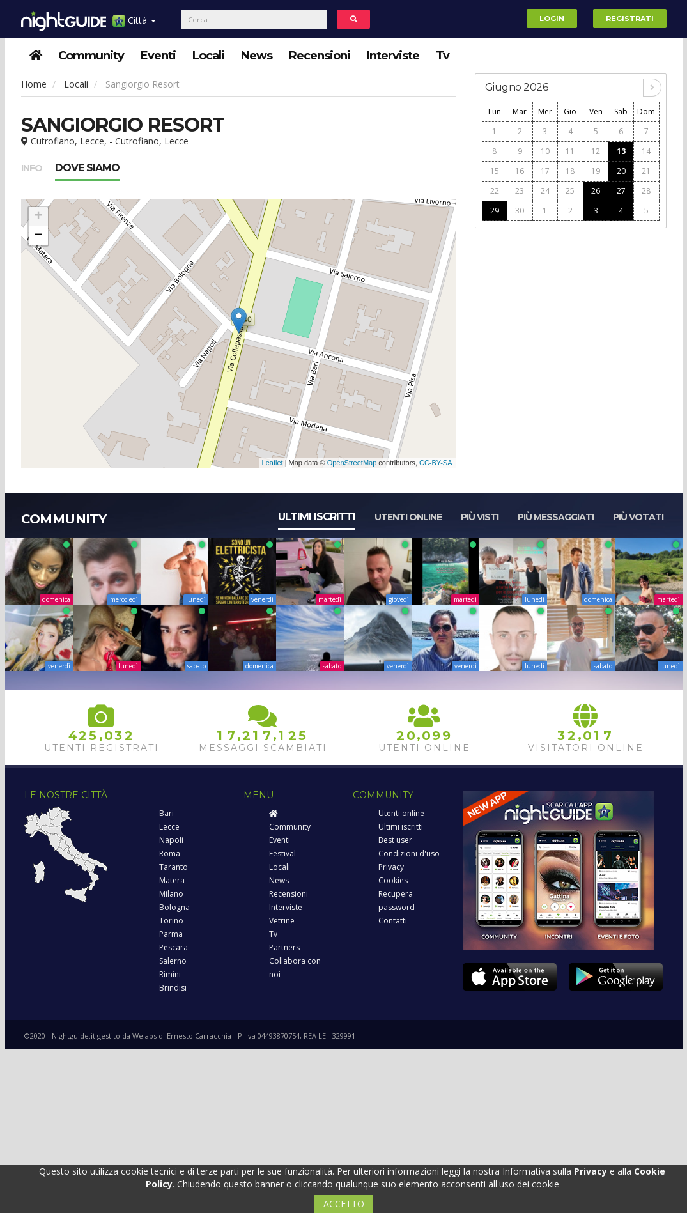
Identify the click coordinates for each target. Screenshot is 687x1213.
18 (570, 171)
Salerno (173, 960)
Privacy (391, 866)
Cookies (393, 880)
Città (134, 25)
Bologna (174, 907)
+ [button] (38, 216)
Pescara (173, 947)
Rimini (170, 974)
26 (595, 190)
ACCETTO (343, 1204)
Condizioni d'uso (409, 853)
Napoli (171, 840)
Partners (284, 947)
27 (621, 190)
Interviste (393, 56)
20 (621, 171)
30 (519, 210)
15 (494, 171)
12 (595, 151)
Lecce (169, 826)
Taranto (173, 866)
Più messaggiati (556, 517)
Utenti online (408, 517)
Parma (171, 934)
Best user (395, 840)
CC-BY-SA (435, 463)
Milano (171, 893)
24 (545, 190)
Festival (282, 853)
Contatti (392, 920)
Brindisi (173, 987)
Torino (171, 920)
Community (91, 56)
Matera (172, 880)
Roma (169, 853)
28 (646, 190)
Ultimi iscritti (316, 517)
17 (545, 171)
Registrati (630, 18)
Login (551, 18)
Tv (442, 56)
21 (646, 171)
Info (31, 168)
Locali (208, 56)
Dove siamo (87, 168)
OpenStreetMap (352, 463)
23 (519, 190)
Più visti (479, 517)
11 (570, 151)
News (256, 56)
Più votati (638, 517)
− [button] (38, 235)
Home (34, 84)
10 (545, 151)
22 (494, 190)
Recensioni (319, 56)
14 (646, 151)
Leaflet (272, 463)
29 (494, 210)
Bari (166, 813)
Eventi (158, 56)
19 (595, 171)
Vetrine (282, 920)
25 (570, 190)
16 (519, 171)
